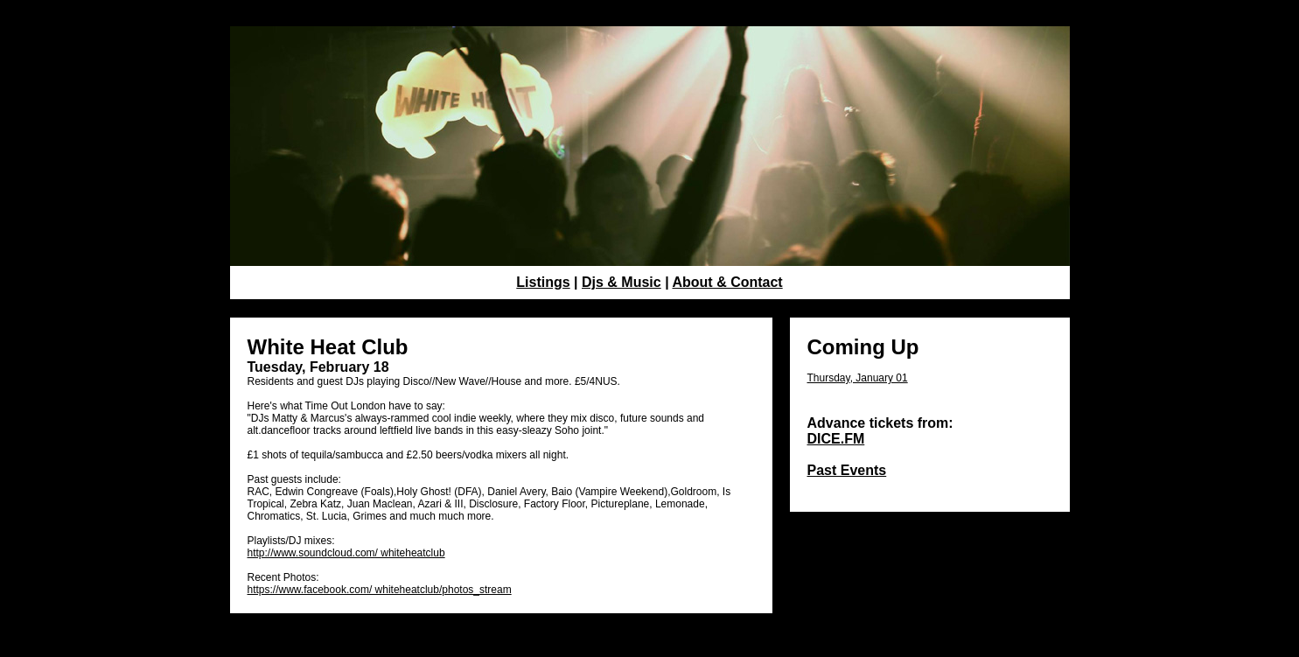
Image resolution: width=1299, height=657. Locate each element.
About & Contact (727, 282)
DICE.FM (836, 438)
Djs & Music (621, 282)
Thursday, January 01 (857, 378)
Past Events (847, 470)
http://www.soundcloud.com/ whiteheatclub (346, 553)
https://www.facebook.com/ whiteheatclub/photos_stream (380, 590)
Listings (542, 282)
